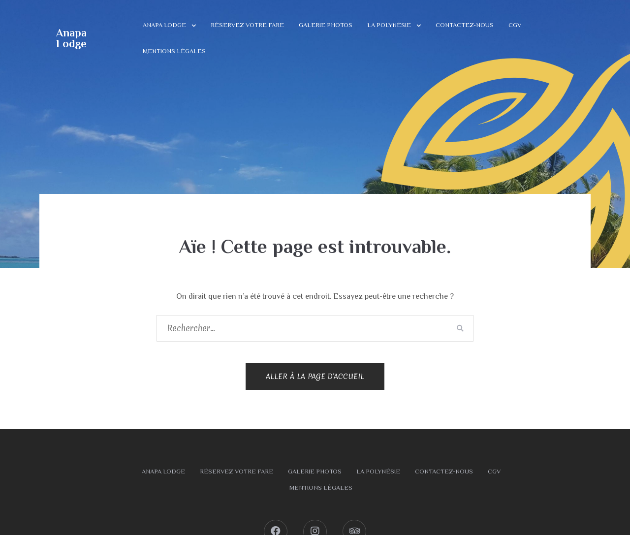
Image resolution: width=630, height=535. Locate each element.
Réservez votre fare (247, 25)
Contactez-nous (465, 25)
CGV (514, 25)
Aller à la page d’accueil (315, 376)
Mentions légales (174, 51)
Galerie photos (325, 25)
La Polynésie (389, 25)
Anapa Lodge (71, 38)
